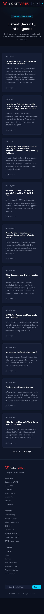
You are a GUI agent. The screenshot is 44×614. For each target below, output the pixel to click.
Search (36, 587)
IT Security (9, 489)
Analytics (8, 501)
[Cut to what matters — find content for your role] (42, 3)
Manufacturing (10, 515)
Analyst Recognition (12, 570)
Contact (8, 559)
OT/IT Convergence (12, 541)
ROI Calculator (10, 574)
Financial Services (11, 533)
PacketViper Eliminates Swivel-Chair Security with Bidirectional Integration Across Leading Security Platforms (22, 149)
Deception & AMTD (11, 482)
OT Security (9, 486)
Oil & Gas (8, 526)
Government (9, 530)
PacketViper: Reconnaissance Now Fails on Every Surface (21, 62)
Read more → (10, 88)
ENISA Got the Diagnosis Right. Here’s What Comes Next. (22, 423)
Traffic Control (10, 493)
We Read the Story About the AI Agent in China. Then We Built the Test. (20, 193)
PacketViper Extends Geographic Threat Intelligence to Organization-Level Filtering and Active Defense (21, 106)
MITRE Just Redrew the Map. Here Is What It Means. (21, 316)
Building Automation (12, 537)
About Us (8, 551)
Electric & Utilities (11, 518)
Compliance (9, 504)
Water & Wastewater (12, 522)
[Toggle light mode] (38, 3)
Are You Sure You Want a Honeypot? (21, 352)
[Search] (33, 3)
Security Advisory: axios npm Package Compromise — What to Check (20, 235)
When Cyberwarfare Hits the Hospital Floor (22, 276)
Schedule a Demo (11, 562)
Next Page (27, 452)
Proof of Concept (11, 566)
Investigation (9, 497)
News (7, 555)
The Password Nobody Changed (19, 387)
